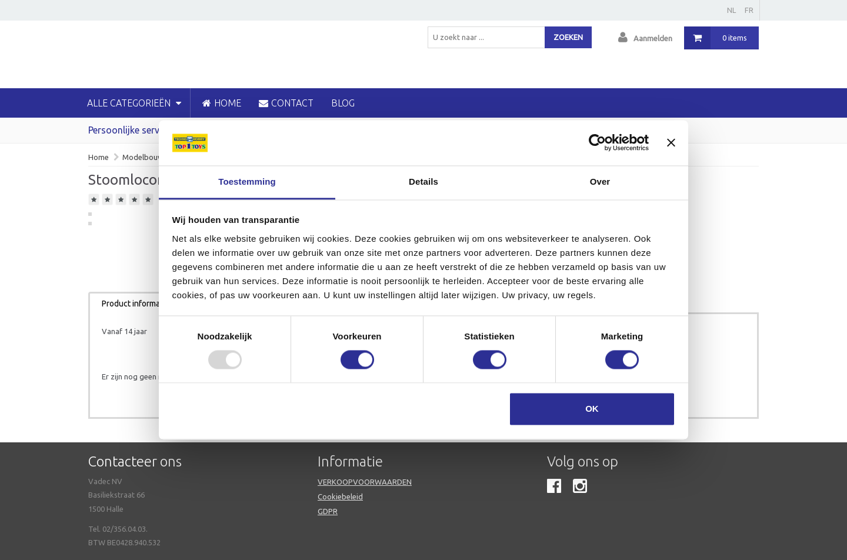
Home (98, 157)
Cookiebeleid (340, 496)
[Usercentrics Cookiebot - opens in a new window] (597, 143)
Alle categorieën (134, 103)
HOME (221, 103)
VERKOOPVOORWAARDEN (365, 482)
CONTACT (286, 103)
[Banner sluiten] (671, 143)
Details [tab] (423, 181)
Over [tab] (600, 181)
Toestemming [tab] (247, 181)
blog (343, 103)
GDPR (328, 511)
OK (592, 409)
